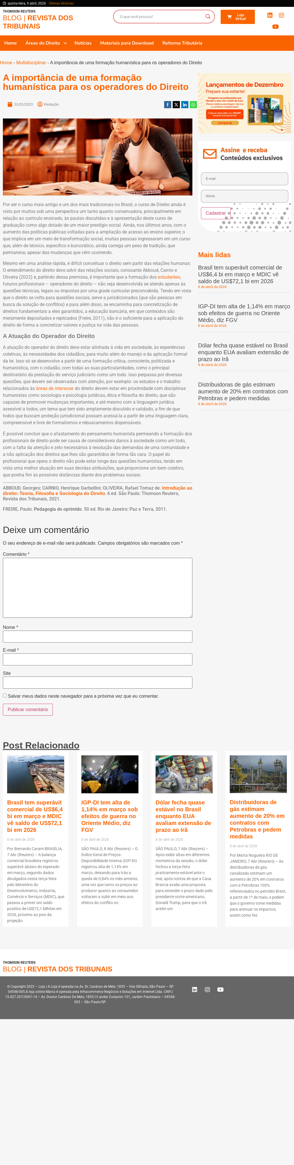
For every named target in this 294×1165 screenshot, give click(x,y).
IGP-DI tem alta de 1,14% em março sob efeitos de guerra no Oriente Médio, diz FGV (244, 313)
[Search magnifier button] (208, 17)
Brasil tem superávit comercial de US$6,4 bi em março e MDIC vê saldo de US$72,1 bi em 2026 (240, 274)
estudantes (169, 277)
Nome (10, 627)
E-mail (11, 650)
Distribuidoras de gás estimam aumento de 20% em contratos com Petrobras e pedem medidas (243, 391)
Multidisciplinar (31, 62)
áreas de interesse (55, 388)
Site (7, 673)
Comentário (16, 554)
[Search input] (161, 17)
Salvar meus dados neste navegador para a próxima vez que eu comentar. (83, 696)
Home (6, 62)
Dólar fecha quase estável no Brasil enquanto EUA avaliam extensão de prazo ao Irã (243, 352)
